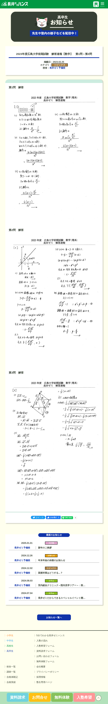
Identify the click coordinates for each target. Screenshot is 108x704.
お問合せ (40, 697)
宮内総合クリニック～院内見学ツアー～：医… (61, 585)
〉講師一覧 (10, 672)
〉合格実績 (10, 682)
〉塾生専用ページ (43, 682)
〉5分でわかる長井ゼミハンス (49, 635)
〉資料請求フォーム (44, 651)
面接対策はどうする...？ (50, 573)
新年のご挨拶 (45, 547)
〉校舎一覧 (10, 666)
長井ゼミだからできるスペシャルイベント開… (61, 598)
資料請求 (17, 697)
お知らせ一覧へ (54, 617)
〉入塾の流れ (41, 640)
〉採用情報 (39, 677)
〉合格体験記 (11, 677)
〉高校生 (8, 646)
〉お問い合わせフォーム (46, 656)
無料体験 (62, 697)
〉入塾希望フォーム (44, 646)
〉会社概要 (39, 666)
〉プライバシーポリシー (46, 672)
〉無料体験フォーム (44, 661)
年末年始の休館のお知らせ (51, 560)
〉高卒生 (8, 651)
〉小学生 (8, 635)
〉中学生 (8, 640)
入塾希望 (84, 697)
